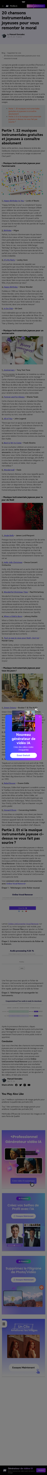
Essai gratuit (23, 755)
